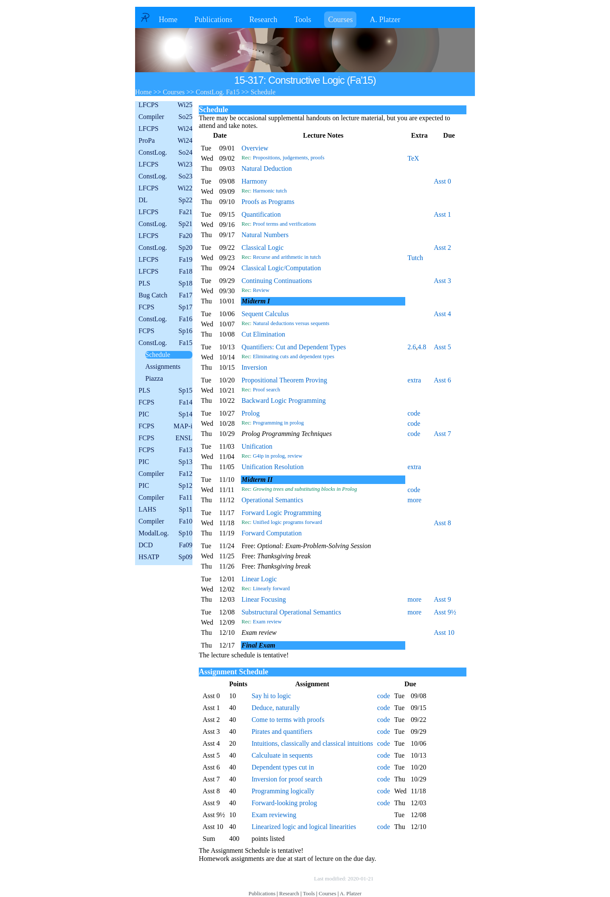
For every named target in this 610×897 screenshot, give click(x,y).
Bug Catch (165, 295)
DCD (165, 545)
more (414, 500)
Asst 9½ (445, 612)
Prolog (250, 413)
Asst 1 (442, 214)
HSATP (165, 557)
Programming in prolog (278, 423)
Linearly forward (271, 588)
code (413, 413)
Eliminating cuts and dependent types (293, 356)
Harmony (254, 181)
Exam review (267, 622)
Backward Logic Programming (283, 400)
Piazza (154, 378)
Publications (213, 19)
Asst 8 (442, 522)
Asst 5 (442, 347)
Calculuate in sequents (282, 755)
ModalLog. (165, 533)
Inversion (254, 367)
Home (168, 19)
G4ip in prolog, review (277, 456)
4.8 (422, 347)
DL (165, 200)
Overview (254, 148)
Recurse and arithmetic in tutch (287, 257)
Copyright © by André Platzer (271, 878)
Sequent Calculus (265, 313)
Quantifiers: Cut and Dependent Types (293, 347)
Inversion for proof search (286, 779)
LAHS (165, 509)
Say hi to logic (271, 695)
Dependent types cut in (282, 767)
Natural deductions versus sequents (291, 323)
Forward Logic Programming (281, 512)
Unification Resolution (272, 466)
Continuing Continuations (276, 280)
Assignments (163, 366)
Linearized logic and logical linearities (303, 826)
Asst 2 (442, 247)
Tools (302, 19)
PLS (165, 283)
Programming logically (282, 791)
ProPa (165, 140)
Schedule (157, 354)
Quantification (260, 214)
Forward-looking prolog (284, 802)
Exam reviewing (273, 814)
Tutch (415, 257)
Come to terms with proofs (288, 719)
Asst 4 (442, 313)
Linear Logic (259, 579)
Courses (340, 19)
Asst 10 (444, 632)
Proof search (266, 390)
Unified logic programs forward (287, 522)
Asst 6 (442, 380)
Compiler (165, 117)
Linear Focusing (263, 599)
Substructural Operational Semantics (291, 612)
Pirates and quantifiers (281, 731)
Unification (256, 446)
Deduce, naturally (275, 707)
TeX (413, 158)
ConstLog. (165, 152)
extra (414, 380)
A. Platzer (385, 19)
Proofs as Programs (267, 201)
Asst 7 (442, 433)
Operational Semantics (272, 500)
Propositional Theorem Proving (284, 380)
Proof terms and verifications (284, 224)
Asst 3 (442, 280)
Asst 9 (442, 599)
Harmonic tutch (270, 191)
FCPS (165, 307)
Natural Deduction (266, 168)
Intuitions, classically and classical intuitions (312, 743)
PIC (165, 414)
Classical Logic (262, 247)
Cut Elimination (263, 334)
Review (261, 290)
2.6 (411, 347)
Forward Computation (271, 533)
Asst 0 (442, 181)
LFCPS (165, 105)
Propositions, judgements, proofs (289, 158)
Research (263, 19)
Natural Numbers (264, 234)
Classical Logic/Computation (281, 268)
